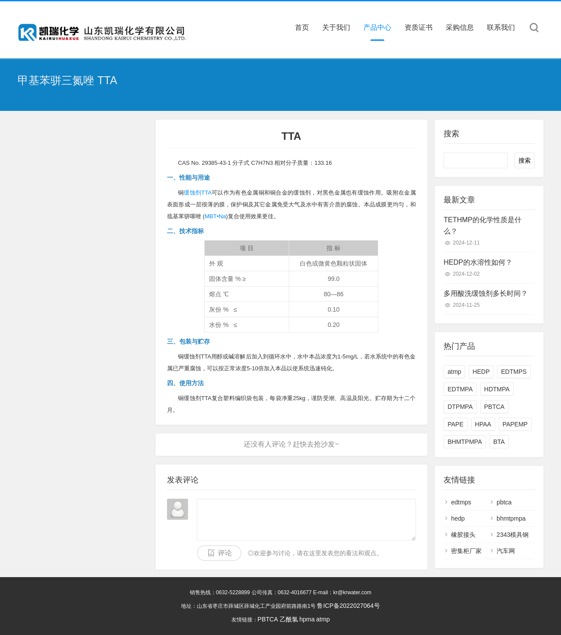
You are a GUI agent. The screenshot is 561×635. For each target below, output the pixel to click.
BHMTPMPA (464, 441)
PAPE (455, 424)
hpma (307, 619)
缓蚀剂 (192, 192)
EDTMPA (459, 389)
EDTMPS (513, 371)
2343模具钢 (513, 534)
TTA (206, 192)
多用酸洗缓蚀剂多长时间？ (486, 293)
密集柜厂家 (466, 550)
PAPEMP (515, 424)
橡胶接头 (463, 534)
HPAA (483, 424)
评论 (225, 553)
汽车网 (506, 550)
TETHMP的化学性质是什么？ (483, 225)
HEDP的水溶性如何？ (478, 262)
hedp (458, 518)
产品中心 (377, 27)
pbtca (504, 502)
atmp (454, 371)
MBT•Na (215, 216)
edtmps (461, 502)
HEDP (481, 371)
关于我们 (336, 27)
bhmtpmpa (511, 518)
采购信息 (460, 27)
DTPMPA (459, 406)
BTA (499, 441)
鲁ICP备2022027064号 (348, 605)
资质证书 (419, 27)
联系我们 (501, 27)
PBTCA (494, 406)
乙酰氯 (289, 619)
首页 (302, 27)
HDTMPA (497, 389)
